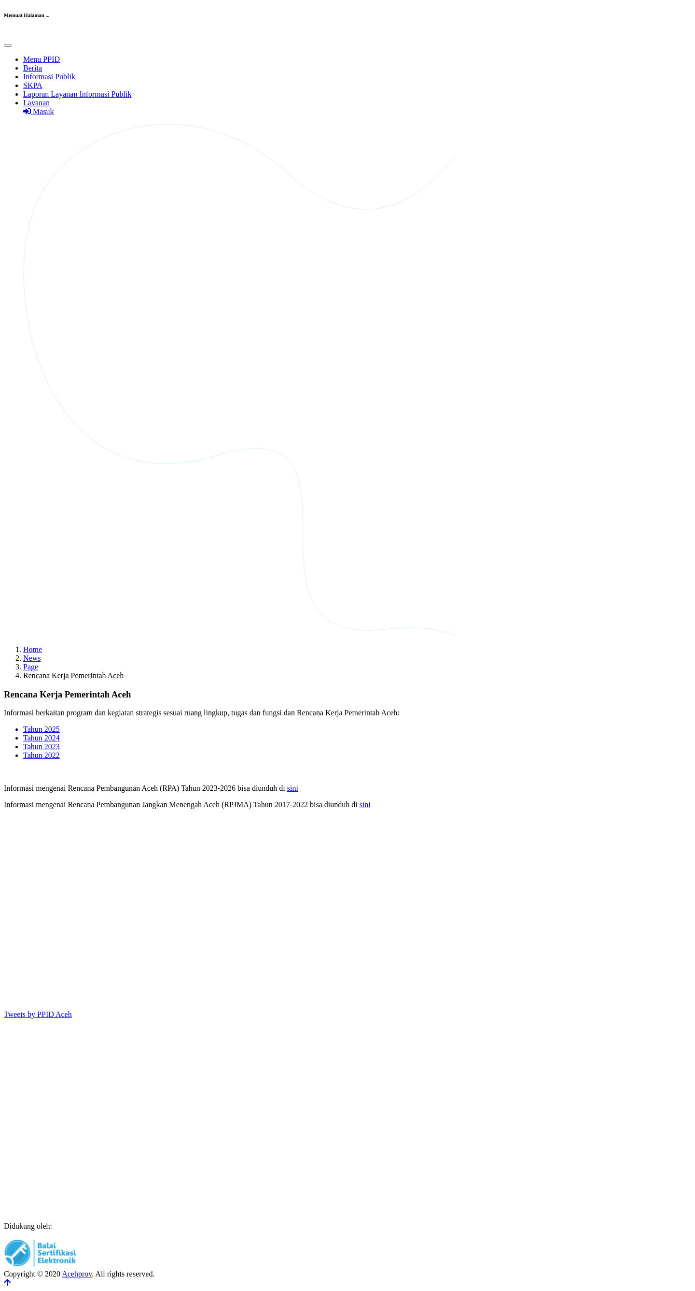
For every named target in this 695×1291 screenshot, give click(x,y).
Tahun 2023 (41, 746)
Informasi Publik (49, 77)
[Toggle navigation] (8, 45)
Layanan (36, 103)
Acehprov (77, 1274)
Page (30, 667)
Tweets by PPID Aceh (38, 1014)
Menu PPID (41, 59)
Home (32, 649)
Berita (32, 68)
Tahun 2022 (41, 755)
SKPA (32, 85)
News (32, 658)
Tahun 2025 (41, 729)
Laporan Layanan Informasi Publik (77, 94)
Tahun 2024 (41, 738)
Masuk (38, 111)
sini (292, 788)
